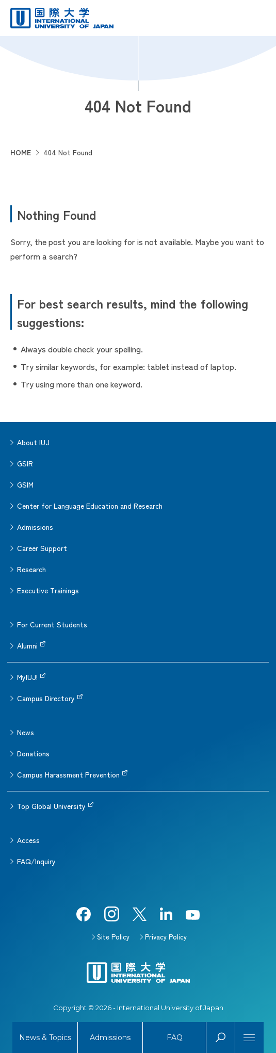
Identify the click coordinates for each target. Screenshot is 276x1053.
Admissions (35, 527)
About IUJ (33, 442)
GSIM (25, 484)
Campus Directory (46, 698)
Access (28, 840)
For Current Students (52, 624)
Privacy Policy (166, 937)
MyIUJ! (27, 677)
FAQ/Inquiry (36, 861)
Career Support (42, 548)
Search (220, 1037)
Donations (33, 753)
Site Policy (113, 937)
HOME (20, 152)
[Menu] (249, 1037)
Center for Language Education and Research (90, 505)
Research (31, 569)
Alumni (27, 645)
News (25, 732)
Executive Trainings (48, 590)
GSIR (25, 463)
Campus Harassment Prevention (68, 774)
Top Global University (51, 806)
